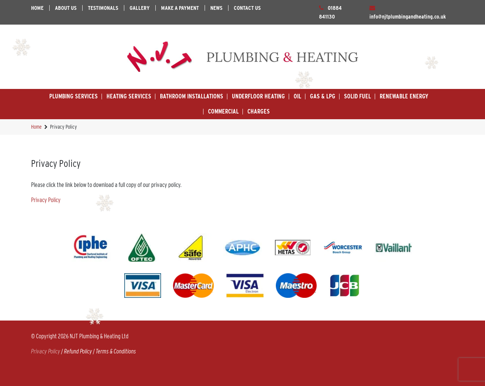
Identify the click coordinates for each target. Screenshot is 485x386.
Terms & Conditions (116, 351)
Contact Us (247, 8)
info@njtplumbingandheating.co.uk (407, 16)
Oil (297, 96)
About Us (66, 8)
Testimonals (103, 8)
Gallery (140, 8)
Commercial (223, 111)
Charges (258, 111)
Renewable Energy (404, 96)
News (216, 8)
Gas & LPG (322, 96)
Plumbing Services (73, 96)
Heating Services (128, 96)
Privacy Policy (46, 200)
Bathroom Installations (191, 96)
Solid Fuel (357, 96)
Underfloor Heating (258, 96)
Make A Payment (180, 8)
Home (37, 8)
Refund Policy (78, 351)
